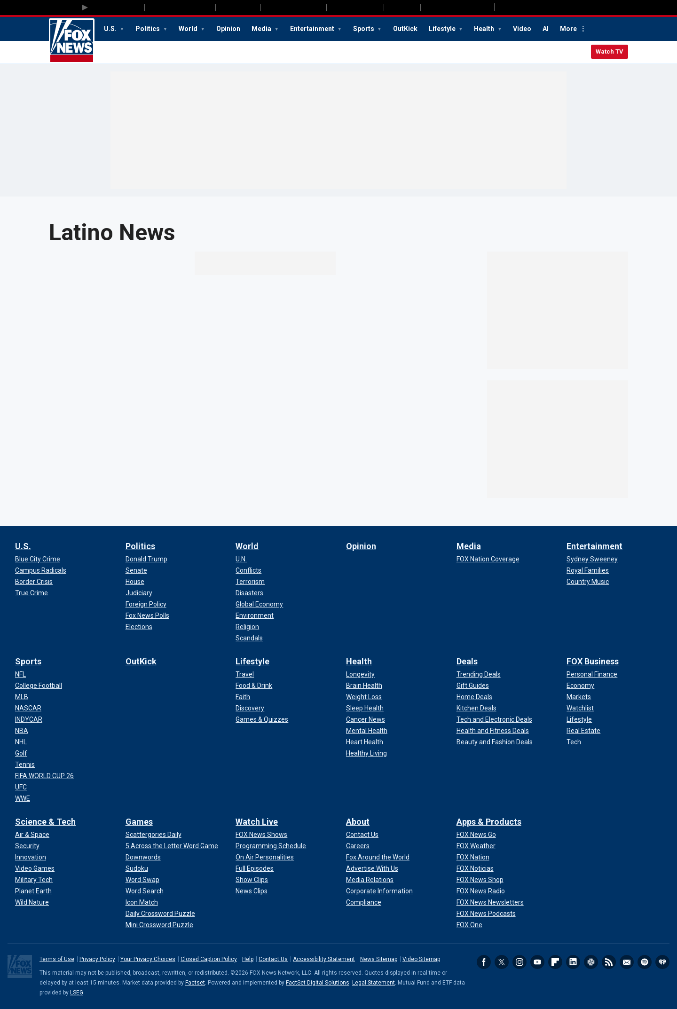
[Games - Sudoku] (137, 868)
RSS (609, 962)
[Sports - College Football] (38, 685)
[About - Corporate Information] (379, 891)
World (189, 28)
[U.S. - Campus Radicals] (40, 570)
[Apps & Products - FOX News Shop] (480, 879)
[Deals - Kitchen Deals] (476, 708)
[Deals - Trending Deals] (479, 674)
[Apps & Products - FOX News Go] (476, 834)
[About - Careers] (358, 846)
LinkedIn (573, 962)
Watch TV (609, 51)
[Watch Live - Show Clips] (252, 879)
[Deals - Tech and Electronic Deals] (494, 719)
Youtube (537, 962)
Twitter (502, 962)
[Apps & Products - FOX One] (469, 925)
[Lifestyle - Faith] (243, 697)
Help (247, 959)
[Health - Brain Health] (364, 685)
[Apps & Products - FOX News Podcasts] (486, 913)
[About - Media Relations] (370, 879)
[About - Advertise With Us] (372, 868)
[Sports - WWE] (22, 798)
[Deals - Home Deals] (474, 697)
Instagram (519, 962)
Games (139, 822)
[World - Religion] (247, 627)
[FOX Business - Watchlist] (580, 708)
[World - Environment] (255, 615)
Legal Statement (373, 982)
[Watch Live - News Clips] (252, 891)
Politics (148, 28)
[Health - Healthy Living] (366, 753)
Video (522, 28)
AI (546, 28)
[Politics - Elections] (139, 627)
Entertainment (313, 28)
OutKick (405, 28)
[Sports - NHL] (21, 742)
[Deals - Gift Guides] (473, 685)
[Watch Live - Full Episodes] (255, 868)
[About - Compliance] (363, 902)
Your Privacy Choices (147, 959)
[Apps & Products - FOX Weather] (476, 846)
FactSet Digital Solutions (317, 982)
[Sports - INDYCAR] (28, 719)
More (568, 28)
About (358, 822)
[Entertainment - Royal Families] (588, 570)
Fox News (71, 40)
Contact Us (273, 959)
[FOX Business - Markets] (579, 697)
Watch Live (257, 822)
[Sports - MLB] (21, 697)
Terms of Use (56, 959)
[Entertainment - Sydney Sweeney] (592, 559)
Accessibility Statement (324, 959)
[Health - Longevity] (360, 674)
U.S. (111, 28)
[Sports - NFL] (20, 674)
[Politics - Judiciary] (139, 593)
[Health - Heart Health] (364, 742)
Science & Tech (45, 822)
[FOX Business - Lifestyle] (579, 719)
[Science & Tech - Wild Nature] (32, 902)
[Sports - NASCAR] (28, 708)
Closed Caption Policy (209, 959)
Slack (591, 962)
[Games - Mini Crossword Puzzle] (159, 925)
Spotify (645, 962)
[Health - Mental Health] (366, 730)
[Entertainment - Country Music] (588, 581)
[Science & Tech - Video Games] (35, 868)
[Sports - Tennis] (25, 764)
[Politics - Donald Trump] (146, 559)
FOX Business (593, 661)
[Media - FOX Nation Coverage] (488, 559)
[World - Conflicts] (248, 570)
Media (262, 28)
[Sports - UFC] (21, 787)
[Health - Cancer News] (365, 719)
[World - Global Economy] (259, 604)
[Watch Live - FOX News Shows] (261, 834)
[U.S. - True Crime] (31, 593)
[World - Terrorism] (250, 581)
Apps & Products (489, 822)
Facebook (484, 962)
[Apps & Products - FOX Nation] (473, 857)
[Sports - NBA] (21, 730)
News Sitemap (378, 959)
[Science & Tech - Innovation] (30, 857)
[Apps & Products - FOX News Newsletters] (490, 902)
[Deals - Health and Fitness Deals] (493, 730)
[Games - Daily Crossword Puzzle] (160, 913)
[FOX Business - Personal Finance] (592, 674)
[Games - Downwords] (143, 857)
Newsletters (627, 962)
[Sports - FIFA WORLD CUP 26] (44, 776)
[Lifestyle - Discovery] (250, 708)
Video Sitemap (421, 959)
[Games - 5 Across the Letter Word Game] (172, 846)
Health (485, 28)
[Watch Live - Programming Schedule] (271, 846)
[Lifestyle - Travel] (245, 674)
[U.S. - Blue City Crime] (37, 559)
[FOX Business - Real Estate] (583, 730)
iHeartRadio (662, 962)
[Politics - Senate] (136, 570)
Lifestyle (443, 28)
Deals (467, 661)
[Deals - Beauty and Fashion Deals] (495, 742)
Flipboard (555, 962)
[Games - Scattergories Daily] (153, 834)
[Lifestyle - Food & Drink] (254, 685)
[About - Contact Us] (362, 834)
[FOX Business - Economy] (580, 685)
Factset (195, 982)
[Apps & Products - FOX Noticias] (475, 868)
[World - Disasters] (249, 593)
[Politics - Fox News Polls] (147, 615)
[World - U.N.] (241, 559)
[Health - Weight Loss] (364, 697)
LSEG (76, 992)
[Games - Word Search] (145, 891)
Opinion (228, 28)
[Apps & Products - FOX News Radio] (481, 891)
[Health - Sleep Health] (365, 708)
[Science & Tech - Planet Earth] (33, 891)
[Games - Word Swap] (142, 879)
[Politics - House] (135, 581)
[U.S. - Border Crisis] (34, 581)
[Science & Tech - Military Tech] (34, 879)
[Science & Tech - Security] (27, 846)
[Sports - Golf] (21, 753)
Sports (364, 28)
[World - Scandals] (249, 638)
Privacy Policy (97, 959)
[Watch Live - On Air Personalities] (265, 857)
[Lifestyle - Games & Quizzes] (262, 719)
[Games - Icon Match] (142, 902)
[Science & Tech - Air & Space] (32, 834)
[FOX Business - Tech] (574, 742)
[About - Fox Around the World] (377, 857)
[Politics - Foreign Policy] (146, 604)
